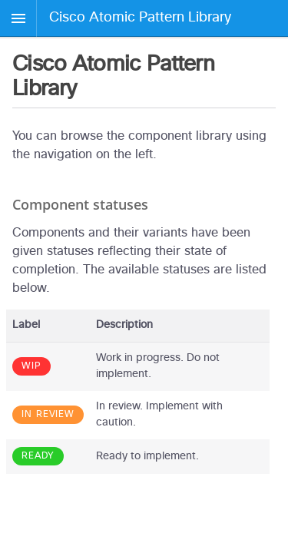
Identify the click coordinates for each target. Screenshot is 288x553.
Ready (38, 456)
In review (48, 414)
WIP (31, 366)
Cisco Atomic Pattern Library (140, 18)
